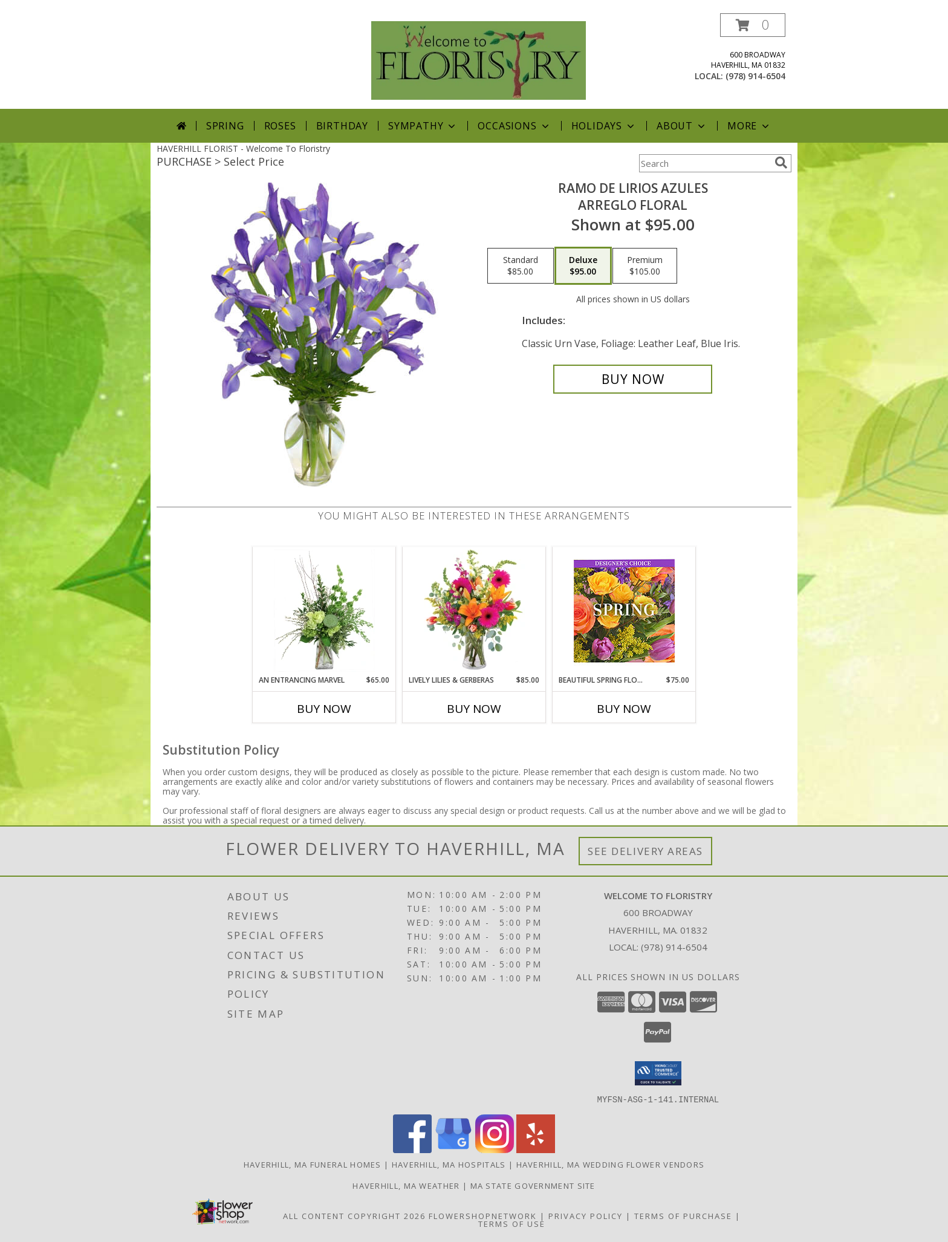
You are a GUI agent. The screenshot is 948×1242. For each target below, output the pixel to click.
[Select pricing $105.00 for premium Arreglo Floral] (645, 266)
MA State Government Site (533, 1185)
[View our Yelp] (535, 1149)
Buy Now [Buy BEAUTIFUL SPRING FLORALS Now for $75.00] (624, 709)
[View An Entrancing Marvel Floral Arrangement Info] (324, 611)
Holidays (604, 125)
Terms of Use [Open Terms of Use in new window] (511, 1223)
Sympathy (423, 125)
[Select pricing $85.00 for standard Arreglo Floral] (520, 266)
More (749, 125)
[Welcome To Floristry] (478, 59)
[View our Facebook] (412, 1149)
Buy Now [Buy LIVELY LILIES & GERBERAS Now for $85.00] (474, 709)
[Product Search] (704, 163)
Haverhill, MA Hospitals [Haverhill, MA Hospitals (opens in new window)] (449, 1164)
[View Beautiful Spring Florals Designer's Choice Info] (624, 611)
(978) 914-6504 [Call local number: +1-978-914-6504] (755, 76)
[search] (781, 162)
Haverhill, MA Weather (405, 1185)
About (682, 125)
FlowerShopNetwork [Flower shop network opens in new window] (483, 1215)
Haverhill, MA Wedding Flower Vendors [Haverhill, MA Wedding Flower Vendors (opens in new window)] (610, 1164)
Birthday (342, 125)
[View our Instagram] (494, 1149)
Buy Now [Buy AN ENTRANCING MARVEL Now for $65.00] (324, 709)
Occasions (514, 125)
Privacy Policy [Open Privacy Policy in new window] (585, 1215)
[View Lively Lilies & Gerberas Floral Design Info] (474, 611)
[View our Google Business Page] (453, 1149)
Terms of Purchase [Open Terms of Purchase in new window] (683, 1215)
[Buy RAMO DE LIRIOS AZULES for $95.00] (632, 379)
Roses (280, 125)
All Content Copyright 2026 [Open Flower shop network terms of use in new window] (354, 1215)
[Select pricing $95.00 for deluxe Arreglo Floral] (583, 266)
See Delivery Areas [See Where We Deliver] (645, 851)
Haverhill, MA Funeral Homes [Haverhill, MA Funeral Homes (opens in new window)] (312, 1164)
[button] (752, 25)
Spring (225, 125)
